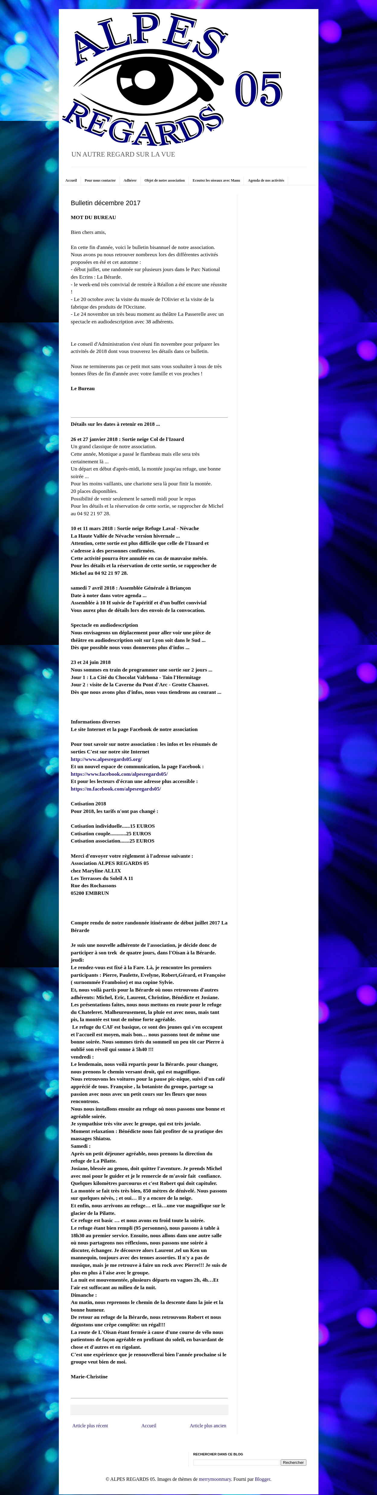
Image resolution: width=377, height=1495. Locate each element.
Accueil (71, 180)
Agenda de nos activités (266, 180)
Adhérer (130, 180)
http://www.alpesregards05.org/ (106, 759)
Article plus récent (90, 1425)
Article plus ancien (208, 1425)
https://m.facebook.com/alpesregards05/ (116, 789)
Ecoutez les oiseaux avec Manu (216, 180)
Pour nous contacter (100, 180)
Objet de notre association (165, 180)
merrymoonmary (215, 1479)
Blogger (262, 1479)
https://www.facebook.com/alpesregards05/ (119, 774)
